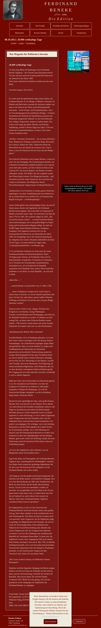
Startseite (19, 26)
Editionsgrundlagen (81, 26)
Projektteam (81, 33)
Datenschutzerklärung (50, 616)
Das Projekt (40, 26)
